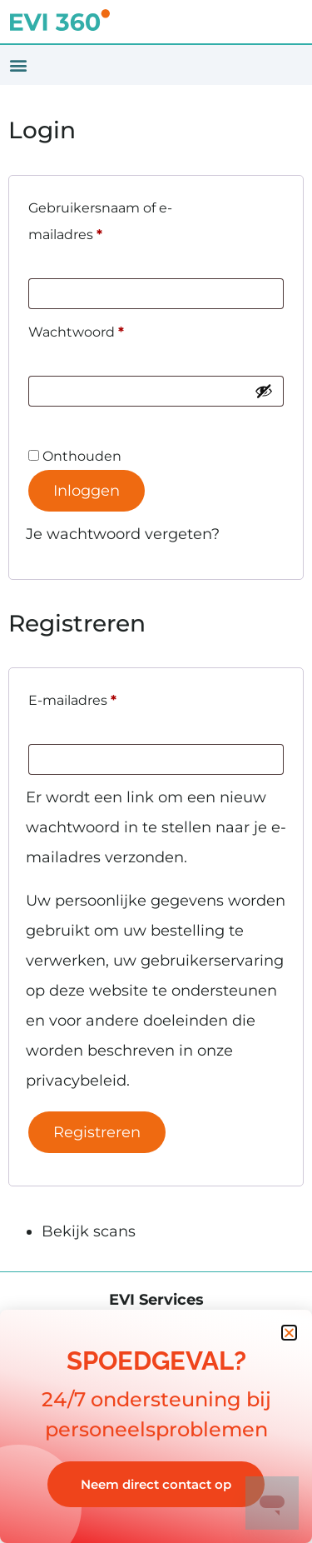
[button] (18, 65)
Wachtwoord (98, 329)
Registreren (97, 1132)
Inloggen (86, 491)
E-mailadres (94, 697)
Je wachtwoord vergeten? (123, 534)
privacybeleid (76, 1080)
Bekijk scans (89, 1231)
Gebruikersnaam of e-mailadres (100, 218)
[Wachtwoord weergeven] (264, 391)
